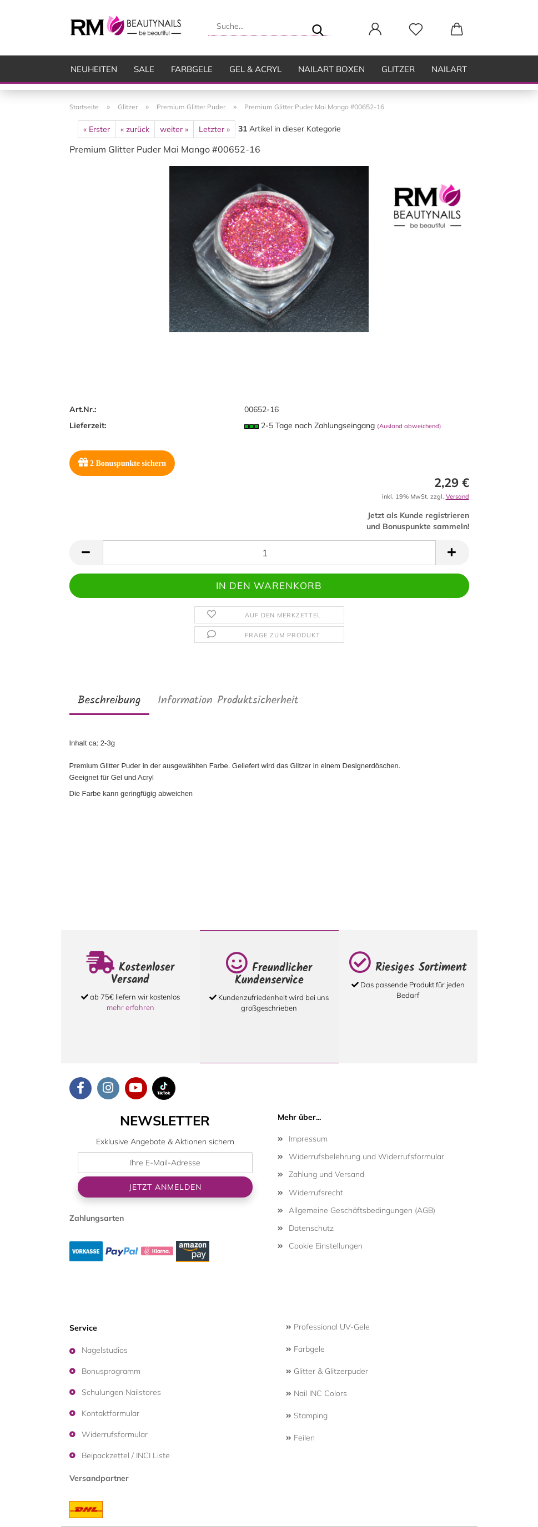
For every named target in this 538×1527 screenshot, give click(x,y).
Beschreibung (109, 700)
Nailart (449, 69)
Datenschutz (311, 1228)
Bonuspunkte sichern (122, 462)
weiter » (174, 129)
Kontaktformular (110, 1413)
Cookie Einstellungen (326, 1246)
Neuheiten (94, 69)
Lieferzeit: (87, 425)
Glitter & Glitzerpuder (327, 1371)
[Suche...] (317, 26)
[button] (375, 29)
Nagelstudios (105, 1350)
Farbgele (192, 69)
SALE (144, 69)
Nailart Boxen (331, 69)
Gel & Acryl (255, 69)
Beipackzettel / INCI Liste (126, 1455)
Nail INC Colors (316, 1393)
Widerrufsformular (115, 1434)
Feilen (300, 1438)
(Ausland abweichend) (409, 426)
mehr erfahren (130, 1007)
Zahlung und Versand (326, 1174)
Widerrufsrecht (316, 1193)
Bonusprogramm (111, 1371)
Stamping (307, 1416)
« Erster (96, 129)
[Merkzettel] (416, 29)
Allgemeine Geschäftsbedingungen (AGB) (362, 1210)
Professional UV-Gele (328, 1327)
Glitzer (398, 69)
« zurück (134, 129)
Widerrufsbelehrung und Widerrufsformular (366, 1156)
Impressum (308, 1139)
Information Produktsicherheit (228, 700)
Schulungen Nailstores (121, 1392)
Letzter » (214, 129)
